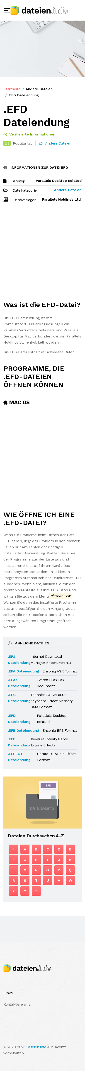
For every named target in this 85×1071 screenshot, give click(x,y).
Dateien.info (36, 1047)
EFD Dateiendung (24, 95)
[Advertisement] (42, 253)
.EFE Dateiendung (23, 730)
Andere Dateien (39, 89)
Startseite (12, 89)
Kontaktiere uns (16, 1004)
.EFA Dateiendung (23, 671)
